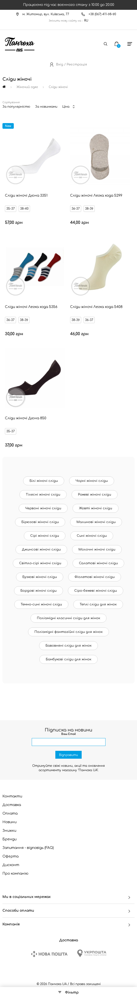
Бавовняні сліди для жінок (68, 645)
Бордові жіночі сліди (38, 590)
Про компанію (15, 873)
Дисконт (10, 865)
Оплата (9, 813)
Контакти (12, 796)
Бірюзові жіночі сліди (40, 522)
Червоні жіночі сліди (43, 508)
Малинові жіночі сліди (96, 522)
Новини (9, 822)
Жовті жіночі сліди (95, 508)
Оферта (10, 856)
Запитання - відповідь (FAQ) (28, 848)
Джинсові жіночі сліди (41, 549)
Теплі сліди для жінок (98, 604)
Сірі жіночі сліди (44, 535)
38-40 (24, 208)
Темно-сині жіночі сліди (41, 604)
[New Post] (49, 954)
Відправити (68, 755)
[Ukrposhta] (91, 953)
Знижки (9, 830)
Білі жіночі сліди (44, 481)
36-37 (76, 208)
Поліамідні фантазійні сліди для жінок (68, 632)
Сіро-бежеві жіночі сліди (95, 590)
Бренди (9, 839)
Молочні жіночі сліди (96, 549)
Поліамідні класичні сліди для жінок (68, 618)
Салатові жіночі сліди (98, 563)
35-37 (10, 208)
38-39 (89, 208)
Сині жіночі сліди (92, 535)
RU (86, 20)
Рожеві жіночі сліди (94, 494)
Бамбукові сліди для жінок (68, 659)
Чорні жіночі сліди (92, 481)
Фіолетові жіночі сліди (95, 577)
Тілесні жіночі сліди (43, 494)
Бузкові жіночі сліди (39, 577)
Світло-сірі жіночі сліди (40, 563)
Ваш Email (68, 734)
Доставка (11, 805)
